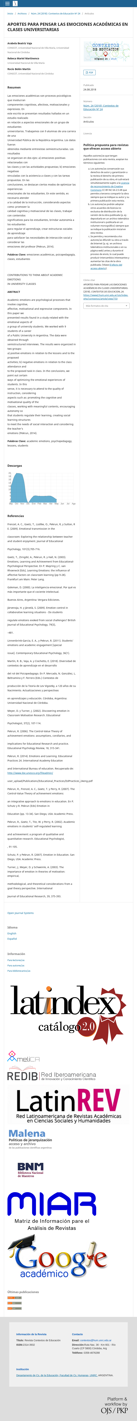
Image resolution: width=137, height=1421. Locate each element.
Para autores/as (15, 965)
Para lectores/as (15, 960)
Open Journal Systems (20, 913)
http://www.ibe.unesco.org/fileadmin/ (30, 773)
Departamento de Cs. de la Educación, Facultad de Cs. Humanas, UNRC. (57, 1375)
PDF (90, 72)
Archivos (22, 13)
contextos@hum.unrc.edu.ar (95, 1340)
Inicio (10, 13)
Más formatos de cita (97, 305)
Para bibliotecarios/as (18, 970)
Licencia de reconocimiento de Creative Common (110, 186)
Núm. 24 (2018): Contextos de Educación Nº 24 (55, 13)
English (11, 933)
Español (12, 938)
